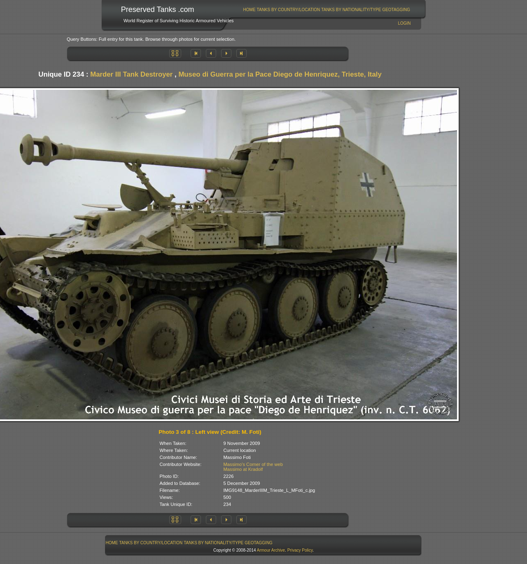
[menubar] (326, 9)
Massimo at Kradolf (243, 469)
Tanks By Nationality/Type (351, 9)
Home (249, 9)
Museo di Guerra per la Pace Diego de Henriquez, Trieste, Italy (279, 74)
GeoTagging (396, 9)
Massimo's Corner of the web (253, 464)
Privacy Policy (300, 550)
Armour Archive (271, 550)
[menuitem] (249, 9)
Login (404, 23)
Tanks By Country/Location (288, 9)
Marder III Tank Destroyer (131, 74)
